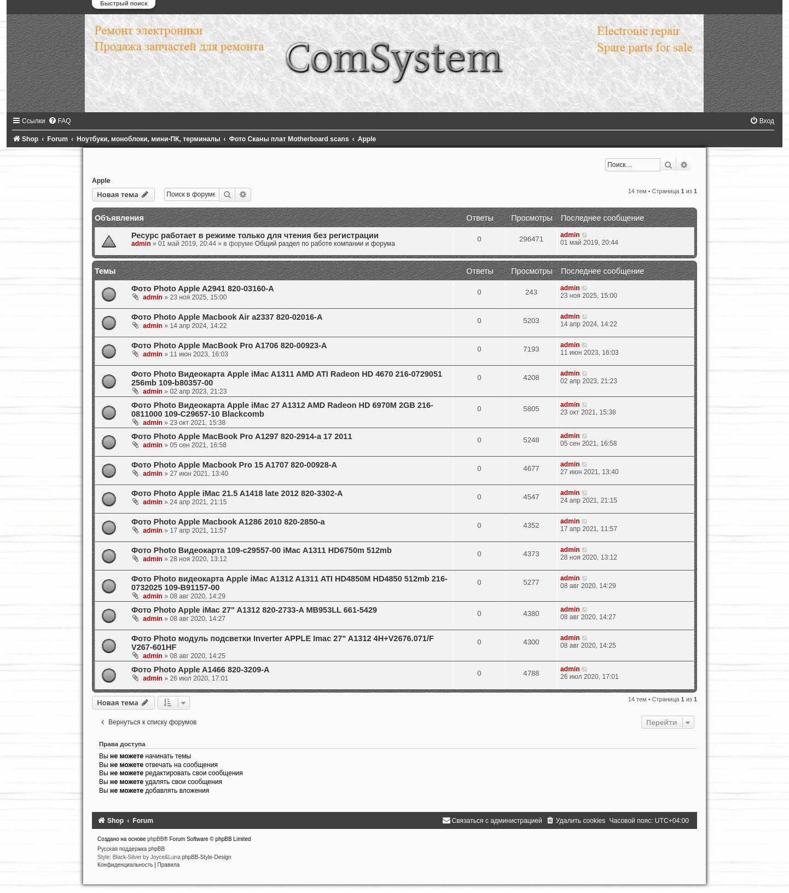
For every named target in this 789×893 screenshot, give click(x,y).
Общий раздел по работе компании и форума (325, 243)
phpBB (155, 839)
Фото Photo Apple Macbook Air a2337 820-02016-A (226, 317)
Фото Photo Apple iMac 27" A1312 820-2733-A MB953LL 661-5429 (254, 610)
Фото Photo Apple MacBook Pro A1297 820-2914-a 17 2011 (241, 436)
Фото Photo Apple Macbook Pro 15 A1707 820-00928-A (234, 464)
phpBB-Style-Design (206, 857)
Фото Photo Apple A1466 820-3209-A (200, 669)
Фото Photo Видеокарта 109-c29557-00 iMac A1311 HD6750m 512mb (261, 550)
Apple (101, 181)
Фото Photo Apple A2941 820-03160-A (202, 288)
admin (141, 243)
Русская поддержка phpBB (131, 849)
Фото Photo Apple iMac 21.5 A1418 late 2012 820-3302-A (237, 493)
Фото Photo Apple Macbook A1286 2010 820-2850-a (227, 521)
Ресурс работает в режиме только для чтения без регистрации (255, 235)
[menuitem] (59, 121)
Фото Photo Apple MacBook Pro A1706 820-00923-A (229, 345)
